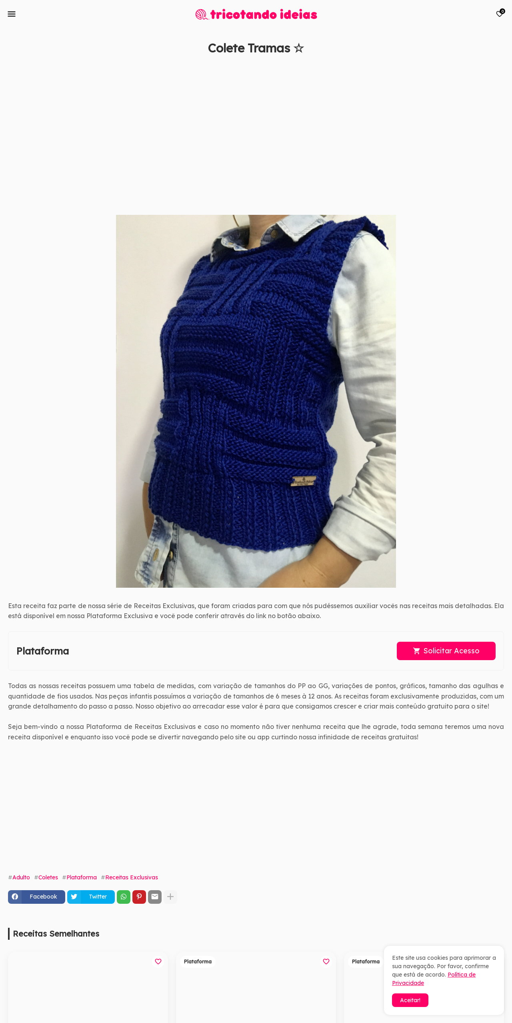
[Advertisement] (248, 139)
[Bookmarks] (499, 14)
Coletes (48, 877)
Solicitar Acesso (451, 650)
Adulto (21, 877)
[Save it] (499, 67)
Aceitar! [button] (410, 1000)
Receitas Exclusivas (131, 877)
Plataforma (81, 877)
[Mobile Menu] (11, 14)
